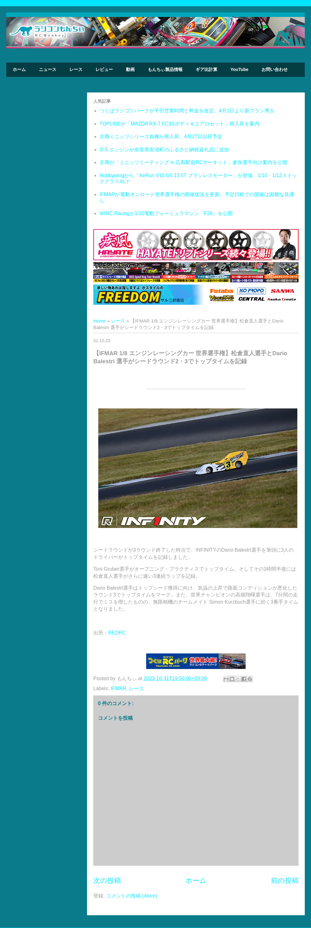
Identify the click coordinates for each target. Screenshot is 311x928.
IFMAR (118, 688)
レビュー (104, 69)
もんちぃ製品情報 (165, 69)
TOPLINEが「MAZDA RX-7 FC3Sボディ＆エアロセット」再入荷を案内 (179, 123)
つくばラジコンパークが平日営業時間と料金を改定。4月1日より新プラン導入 (187, 110)
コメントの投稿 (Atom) (131, 895)
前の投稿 (285, 880)
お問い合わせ (275, 69)
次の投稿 (107, 880)
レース (75, 69)
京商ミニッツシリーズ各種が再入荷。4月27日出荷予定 (161, 136)
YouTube (239, 69)
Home (99, 320)
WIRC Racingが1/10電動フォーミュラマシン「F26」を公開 (166, 213)
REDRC (117, 632)
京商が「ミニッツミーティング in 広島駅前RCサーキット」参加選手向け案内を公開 (193, 162)
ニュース (47, 69)
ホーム (19, 69)
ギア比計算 (206, 69)
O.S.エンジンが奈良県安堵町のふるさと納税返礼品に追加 (164, 149)
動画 (130, 69)
